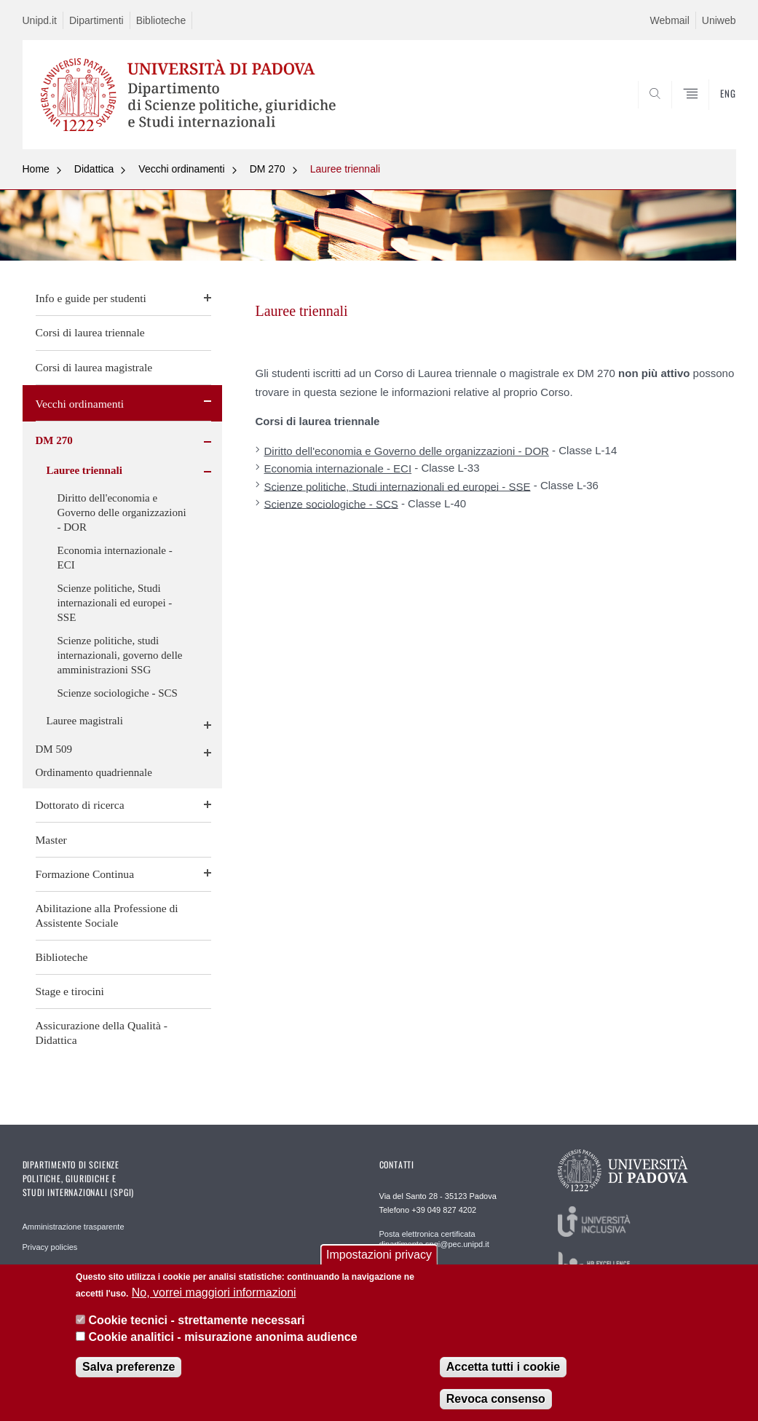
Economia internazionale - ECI (115, 558)
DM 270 (267, 169)
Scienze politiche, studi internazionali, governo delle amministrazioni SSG (120, 655)
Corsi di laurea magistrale (94, 367)
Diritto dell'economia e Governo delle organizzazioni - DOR (122, 512)
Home (36, 169)
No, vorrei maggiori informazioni (214, 1292)
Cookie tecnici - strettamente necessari (197, 1320)
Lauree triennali (345, 169)
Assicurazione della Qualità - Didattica (101, 1032)
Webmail (670, 20)
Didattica (94, 169)
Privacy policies (50, 1247)
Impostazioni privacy (379, 1254)
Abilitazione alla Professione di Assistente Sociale (107, 915)
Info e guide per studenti (91, 298)
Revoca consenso (495, 1399)
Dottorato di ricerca (80, 805)
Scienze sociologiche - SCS (118, 693)
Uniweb (719, 20)
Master (51, 840)
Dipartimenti (96, 20)
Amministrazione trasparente (74, 1226)
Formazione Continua (85, 874)
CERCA (678, 114)
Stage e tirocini (70, 991)
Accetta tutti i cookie (503, 1367)
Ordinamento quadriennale (94, 772)
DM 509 (54, 749)
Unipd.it (40, 20)
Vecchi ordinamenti (181, 169)
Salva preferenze (128, 1367)
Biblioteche (161, 20)
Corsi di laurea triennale (90, 332)
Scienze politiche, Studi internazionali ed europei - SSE (115, 602)
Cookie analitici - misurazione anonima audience (223, 1337)
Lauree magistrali (85, 721)
